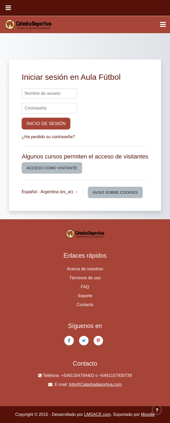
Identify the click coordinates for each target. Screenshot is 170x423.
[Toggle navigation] (163, 24)
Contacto (84, 304)
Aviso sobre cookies (115, 192)
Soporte (84, 295)
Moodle (148, 414)
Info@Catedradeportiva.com (95, 384)
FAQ (85, 287)
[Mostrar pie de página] (157, 410)
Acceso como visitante (52, 168)
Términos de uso (85, 278)
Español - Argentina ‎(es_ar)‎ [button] (48, 192)
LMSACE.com (97, 414)
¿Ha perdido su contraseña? (48, 137)
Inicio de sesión (46, 123)
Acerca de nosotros (85, 269)
